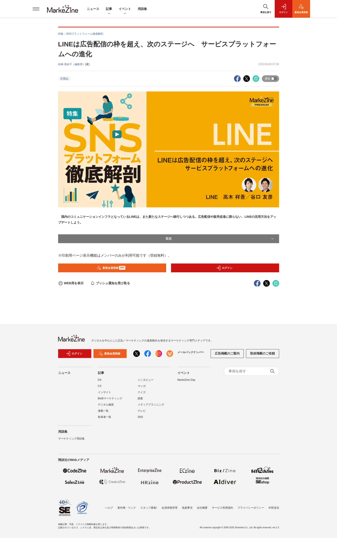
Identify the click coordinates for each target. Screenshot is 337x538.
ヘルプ (109, 507)
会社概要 (202, 507)
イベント (125, 9)
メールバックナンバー (190, 352)
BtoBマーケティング (110, 398)
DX (100, 379)
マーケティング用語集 (71, 438)
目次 (220, 239)
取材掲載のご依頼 (262, 353)
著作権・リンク (126, 507)
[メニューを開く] (36, 9)
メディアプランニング (151, 404)
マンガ (142, 386)
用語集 (142, 9)
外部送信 (273, 507)
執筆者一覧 (104, 417)
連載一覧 (103, 410)
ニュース (93, 9)
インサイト (104, 392)
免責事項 (187, 507)
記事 (109, 9)
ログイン (224, 268)
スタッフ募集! (148, 507)
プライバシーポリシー (251, 507)
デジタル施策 (106, 404)
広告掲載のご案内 (227, 353)
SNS (140, 417)
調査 (140, 398)
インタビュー (146, 379)
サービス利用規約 (222, 507)
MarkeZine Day (186, 379)
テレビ (142, 410)
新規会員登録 (111, 268)
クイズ (142, 392)
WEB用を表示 (71, 283)
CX (100, 386)
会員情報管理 (169, 507)
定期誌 (64, 78)
